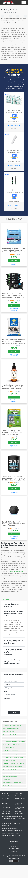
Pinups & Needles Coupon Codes (12, 831)
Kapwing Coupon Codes (9, 828)
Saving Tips (5, 798)
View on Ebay (14, 264)
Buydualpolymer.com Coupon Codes (13, 821)
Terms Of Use (6, 807)
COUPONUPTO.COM (16, 856)
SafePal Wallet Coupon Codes (11, 833)
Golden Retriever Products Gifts (11, 728)
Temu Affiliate (19, 814)
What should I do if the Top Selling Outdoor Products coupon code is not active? (12, 661)
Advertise (5, 801)
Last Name (7, 685)
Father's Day (11, 571)
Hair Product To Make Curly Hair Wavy (13, 725)
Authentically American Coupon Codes (14, 818)
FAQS (4, 597)
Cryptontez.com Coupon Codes (11, 823)
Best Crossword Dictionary (10, 776)
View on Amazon (14, 263)
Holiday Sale (18, 793)
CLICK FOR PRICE (14, 125)
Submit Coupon (14, 849)
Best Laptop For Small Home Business (12, 766)
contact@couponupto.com (14, 844)
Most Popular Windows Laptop (11, 754)
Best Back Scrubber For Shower (11, 770)
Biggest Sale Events (18, 804)
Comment (6, 599)
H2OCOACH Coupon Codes (10, 826)
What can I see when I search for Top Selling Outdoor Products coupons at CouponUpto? (13, 651)
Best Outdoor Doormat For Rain (11, 760)
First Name (7, 678)
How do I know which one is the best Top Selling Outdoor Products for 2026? (13, 642)
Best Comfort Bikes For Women (11, 735)
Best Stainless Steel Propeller (10, 738)
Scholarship (5, 803)
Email (5, 691)
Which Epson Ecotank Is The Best (11, 744)
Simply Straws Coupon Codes (11, 835)
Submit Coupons (20, 798)
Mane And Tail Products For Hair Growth (13, 763)
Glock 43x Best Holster (8, 786)
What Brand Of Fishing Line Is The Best (13, 757)
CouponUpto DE (7, 814)
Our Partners (6, 811)
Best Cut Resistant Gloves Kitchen (11, 773)
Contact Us (18, 796)
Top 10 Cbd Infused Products (10, 751)
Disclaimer (18, 801)
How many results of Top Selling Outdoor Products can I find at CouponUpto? (13, 613)
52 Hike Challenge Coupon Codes (12, 816)
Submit (14, 712)
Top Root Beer (6, 779)
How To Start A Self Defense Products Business (15, 741)
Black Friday (19, 571)
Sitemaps (18, 811)
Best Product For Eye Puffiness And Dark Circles (15, 782)
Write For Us (5, 796)
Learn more (6, 595)
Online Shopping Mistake (20, 807)
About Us (5, 793)
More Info (14, 260)
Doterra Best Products (8, 747)
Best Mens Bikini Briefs (8, 731)
